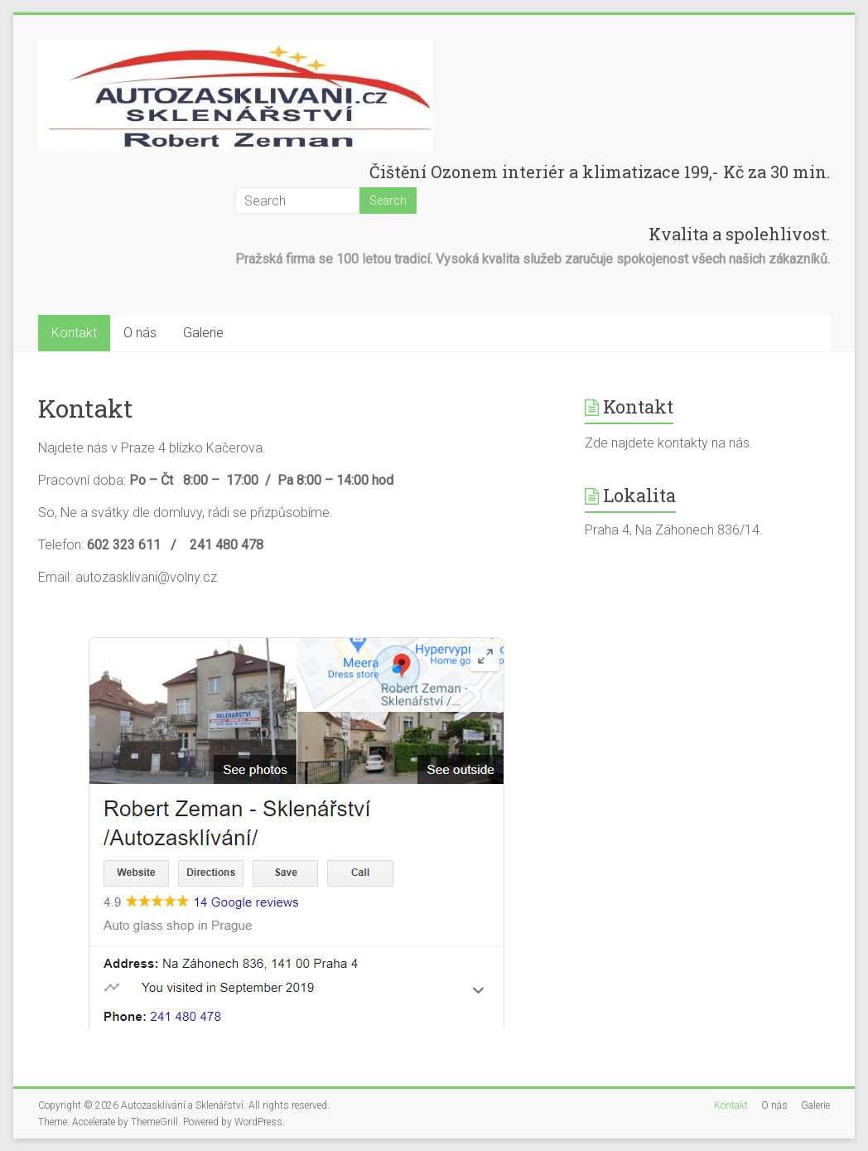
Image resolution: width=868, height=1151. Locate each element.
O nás (140, 333)
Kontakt (74, 333)
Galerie (203, 333)
